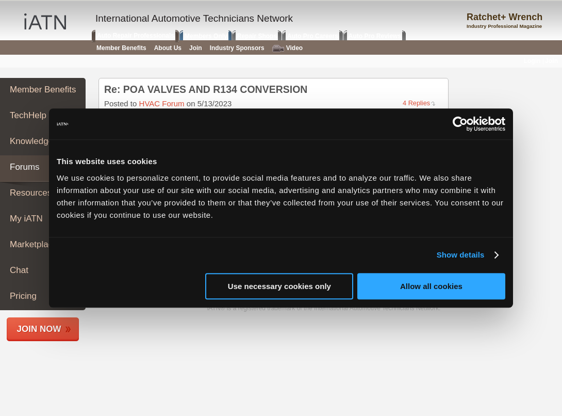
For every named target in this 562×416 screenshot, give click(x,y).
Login (532, 61)
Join (195, 48)
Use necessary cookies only (279, 286)
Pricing (23, 296)
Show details (461, 254)
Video (287, 48)
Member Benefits (43, 89)
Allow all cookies (431, 286)
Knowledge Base (43, 141)
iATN (45, 21)
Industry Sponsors (237, 48)
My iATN (26, 218)
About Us (167, 48)
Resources (31, 193)
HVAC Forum (162, 103)
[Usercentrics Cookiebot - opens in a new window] (460, 124)
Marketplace (34, 244)
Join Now (39, 329)
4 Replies (416, 103)
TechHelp (28, 115)
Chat (19, 270)
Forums (25, 167)
